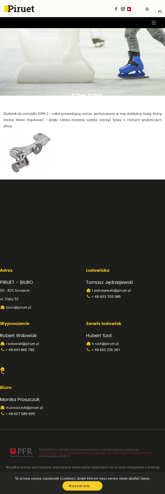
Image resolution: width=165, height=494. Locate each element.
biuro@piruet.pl (15, 307)
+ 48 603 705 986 (103, 296)
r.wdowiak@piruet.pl (19, 343)
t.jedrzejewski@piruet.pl (108, 290)
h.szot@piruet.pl (102, 343)
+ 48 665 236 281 (103, 349)
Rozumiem (79, 486)
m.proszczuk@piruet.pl (21, 407)
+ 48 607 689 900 (17, 413)
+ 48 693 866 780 (17, 349)
